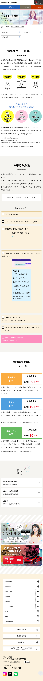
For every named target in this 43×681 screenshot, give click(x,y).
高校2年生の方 (21, 629)
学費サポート (8, 591)
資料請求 (27, 7)
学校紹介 (6, 27)
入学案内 (7, 596)
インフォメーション (10, 606)
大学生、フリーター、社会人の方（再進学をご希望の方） (21, 648)
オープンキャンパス (11, 7)
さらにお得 (5, 37)
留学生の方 (21, 642)
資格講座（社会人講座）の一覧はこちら (21, 197)
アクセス (36, 3)
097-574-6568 (12, 667)
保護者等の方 (21, 636)
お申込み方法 (26, 32)
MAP (27, 662)
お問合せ (38, 7)
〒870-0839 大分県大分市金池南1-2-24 (13, 662)
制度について (5, 32)
